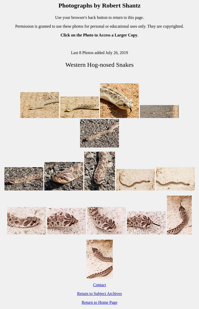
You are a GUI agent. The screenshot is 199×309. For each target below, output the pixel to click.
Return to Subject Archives (99, 293)
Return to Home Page (99, 302)
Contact (99, 285)
